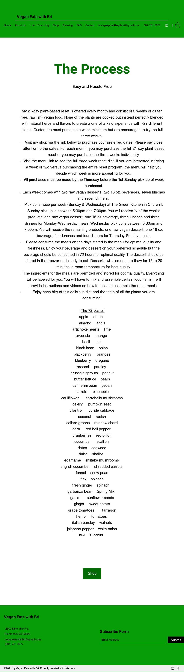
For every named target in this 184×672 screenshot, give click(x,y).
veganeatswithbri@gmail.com (122, 25)
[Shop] (92, 573)
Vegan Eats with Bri (22, 617)
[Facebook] (172, 25)
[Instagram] (166, 25)
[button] (177, 25)
